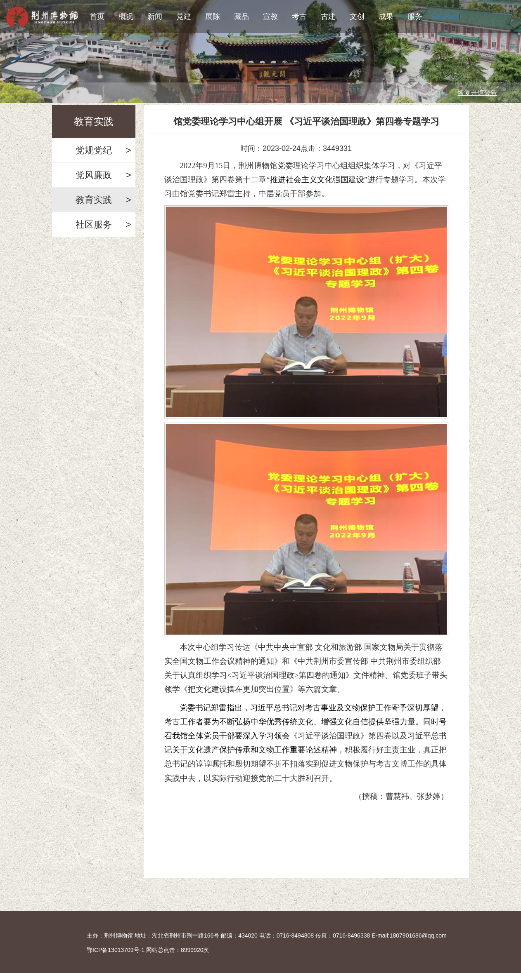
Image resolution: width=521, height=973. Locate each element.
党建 (183, 16)
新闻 (154, 16)
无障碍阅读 (444, 16)
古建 (328, 16)
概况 (125, 16)
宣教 (270, 16)
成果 (386, 16)
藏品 (241, 16)
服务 (414, 16)
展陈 (212, 16)
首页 (97, 16)
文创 (357, 16)
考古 (299, 16)
